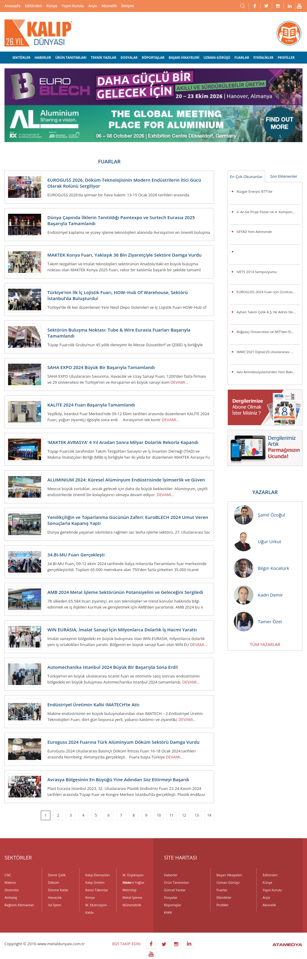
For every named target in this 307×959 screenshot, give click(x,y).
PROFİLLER (286, 57)
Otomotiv (11, 890)
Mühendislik (132, 905)
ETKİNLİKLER (263, 57)
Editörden (33, 5)
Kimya (90, 897)
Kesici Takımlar (96, 890)
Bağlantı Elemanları (19, 905)
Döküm (53, 882)
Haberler (170, 875)
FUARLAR (241, 57)
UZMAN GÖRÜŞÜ (217, 57)
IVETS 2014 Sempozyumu (257, 272)
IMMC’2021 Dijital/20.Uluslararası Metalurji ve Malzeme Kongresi (268, 352)
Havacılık (54, 897)
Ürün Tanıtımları (176, 882)
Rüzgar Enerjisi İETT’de (254, 191)
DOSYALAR (129, 57)
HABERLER (42, 57)
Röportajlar (172, 905)
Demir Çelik (57, 875)
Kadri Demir (258, 595)
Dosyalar (170, 897)
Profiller (222, 905)
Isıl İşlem (54, 905)
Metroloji (129, 890)
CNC (7, 875)
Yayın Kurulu (73, 5)
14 (209, 815)
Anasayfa (12, 5)
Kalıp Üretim (95, 882)
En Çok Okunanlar (246, 176)
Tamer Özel (258, 621)
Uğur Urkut (257, 541)
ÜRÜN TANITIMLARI (70, 57)
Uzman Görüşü (228, 882)
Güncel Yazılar (175, 890)
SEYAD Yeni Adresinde (254, 231)
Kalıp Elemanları (97, 875)
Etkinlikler (223, 897)
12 (184, 815)
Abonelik (109, 5)
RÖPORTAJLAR (153, 57)
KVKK (168, 912)
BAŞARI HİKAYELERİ (184, 57)
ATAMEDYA (287, 945)
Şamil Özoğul (259, 515)
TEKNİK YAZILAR (103, 57)
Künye (51, 5)
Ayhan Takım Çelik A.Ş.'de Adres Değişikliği (268, 312)
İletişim (127, 5)
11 (171, 815)
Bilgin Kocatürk (261, 568)
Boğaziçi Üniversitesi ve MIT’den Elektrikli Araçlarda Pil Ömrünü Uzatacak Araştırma (268, 331)
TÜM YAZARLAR (265, 644)
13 (197, 815)
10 (159, 815)
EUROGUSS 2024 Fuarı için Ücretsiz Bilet (268, 292)
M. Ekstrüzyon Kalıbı (96, 906)
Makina (10, 882)
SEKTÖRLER (21, 57)
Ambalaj (10, 897)
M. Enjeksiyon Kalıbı (133, 876)
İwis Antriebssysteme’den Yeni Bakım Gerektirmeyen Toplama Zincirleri (268, 372)
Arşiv (92, 5)
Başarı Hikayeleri (229, 875)
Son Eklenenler (283, 176)
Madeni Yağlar (134, 882)
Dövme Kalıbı (58, 890)
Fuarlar (221, 890)
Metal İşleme (132, 897)
